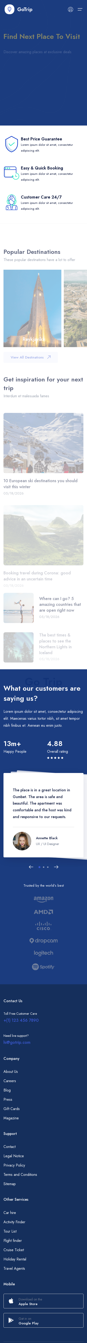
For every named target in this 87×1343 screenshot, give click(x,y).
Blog (7, 1090)
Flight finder (12, 1240)
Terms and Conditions (20, 1174)
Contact (9, 1146)
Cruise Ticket (13, 1250)
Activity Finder (14, 1222)
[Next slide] (56, 867)
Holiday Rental (14, 1259)
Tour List (9, 1231)
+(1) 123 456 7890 (21, 1020)
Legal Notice (13, 1156)
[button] (39, 867)
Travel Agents (14, 1268)
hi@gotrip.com (16, 1042)
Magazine (11, 1118)
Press (7, 1099)
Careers (9, 1081)
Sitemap (9, 1184)
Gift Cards (11, 1108)
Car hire (9, 1212)
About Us (10, 1071)
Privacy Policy (14, 1165)
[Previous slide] (31, 867)
